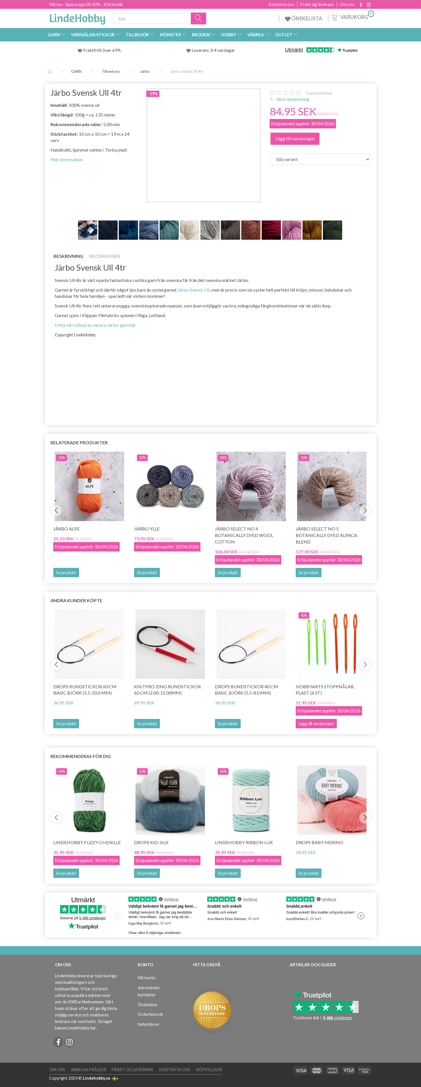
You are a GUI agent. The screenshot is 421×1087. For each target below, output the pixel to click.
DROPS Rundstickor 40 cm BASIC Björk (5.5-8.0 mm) (246, 690)
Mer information (66, 159)
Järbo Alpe (66, 528)
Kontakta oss (281, 4)
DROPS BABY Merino (319, 842)
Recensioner (104, 256)
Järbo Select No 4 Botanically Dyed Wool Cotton (244, 535)
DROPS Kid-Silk (151, 842)
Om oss (347, 4)
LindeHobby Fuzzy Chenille (87, 842)
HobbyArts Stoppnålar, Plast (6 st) (325, 690)
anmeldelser (319, 92)
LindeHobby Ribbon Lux (244, 842)
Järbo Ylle (147, 528)
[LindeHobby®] (77, 17)
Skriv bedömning (292, 99)
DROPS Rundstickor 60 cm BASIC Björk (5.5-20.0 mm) (85, 690)
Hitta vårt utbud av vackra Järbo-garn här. (95, 325)
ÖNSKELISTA (303, 18)
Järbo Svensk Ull (193, 289)
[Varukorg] (352, 16)
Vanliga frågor (88, 1069)
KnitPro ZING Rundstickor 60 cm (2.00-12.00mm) (167, 690)
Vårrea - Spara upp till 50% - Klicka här (86, 4)
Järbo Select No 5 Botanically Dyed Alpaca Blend (326, 535)
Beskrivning (68, 256)
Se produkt (66, 572)
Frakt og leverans (317, 4)
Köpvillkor (209, 1069)
